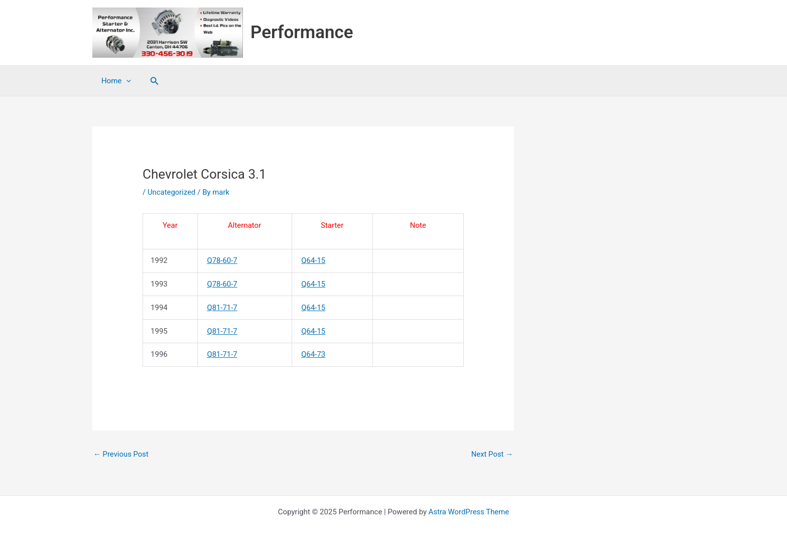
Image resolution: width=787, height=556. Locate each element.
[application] (124, 81)
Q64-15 (313, 260)
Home (114, 81)
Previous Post (121, 454)
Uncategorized (172, 192)
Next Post (492, 454)
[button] (151, 81)
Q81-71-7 (222, 307)
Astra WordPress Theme (468, 511)
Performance (301, 32)
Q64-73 (313, 354)
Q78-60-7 (222, 260)
